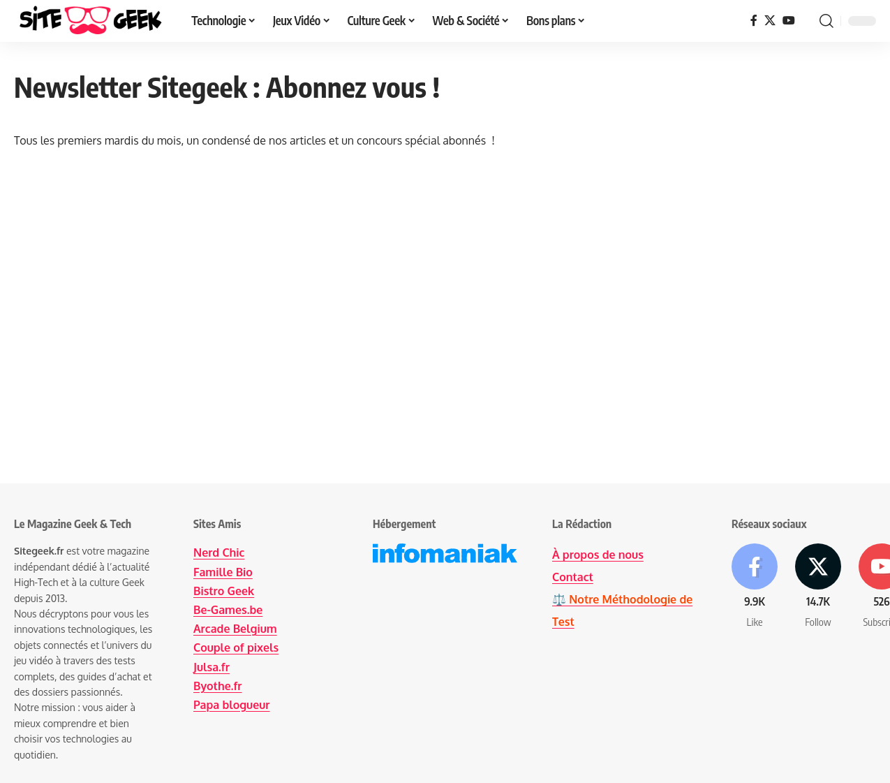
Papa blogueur (231, 705)
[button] (826, 21)
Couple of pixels (236, 647)
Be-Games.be (227, 610)
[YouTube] (789, 20)
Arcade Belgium (235, 629)
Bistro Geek (223, 591)
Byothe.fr (217, 686)
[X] (770, 20)
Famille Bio (223, 572)
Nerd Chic (218, 552)
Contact (572, 577)
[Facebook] (754, 20)
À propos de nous (598, 555)
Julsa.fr (211, 667)
